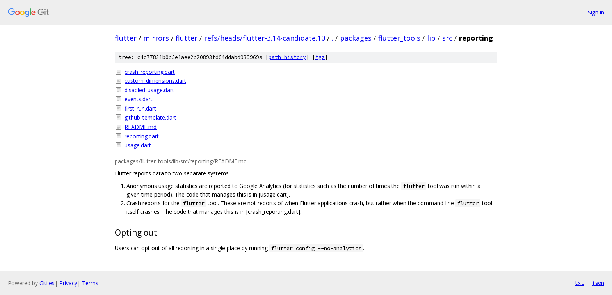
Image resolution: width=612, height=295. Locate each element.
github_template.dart (150, 117)
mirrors (156, 38)
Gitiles (47, 283)
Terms (90, 283)
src (447, 38)
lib (431, 38)
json (598, 282)
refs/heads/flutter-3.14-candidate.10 (264, 38)
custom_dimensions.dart (155, 80)
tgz (320, 57)
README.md (141, 127)
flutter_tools (399, 38)
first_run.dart (140, 108)
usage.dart (138, 145)
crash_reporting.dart (150, 71)
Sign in (596, 12)
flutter (126, 38)
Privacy (68, 283)
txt (579, 282)
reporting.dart (142, 136)
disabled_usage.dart (149, 90)
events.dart (139, 99)
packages (356, 38)
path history (287, 57)
